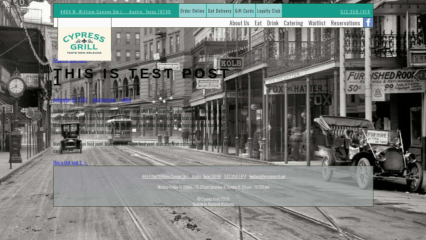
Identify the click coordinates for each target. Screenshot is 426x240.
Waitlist (317, 23)
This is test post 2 (70, 162)
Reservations (345, 23)
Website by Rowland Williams (213, 204)
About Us (240, 23)
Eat (258, 23)
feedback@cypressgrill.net (267, 176)
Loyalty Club (269, 10)
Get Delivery (220, 10)
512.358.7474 (355, 11)
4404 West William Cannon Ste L (181, 176)
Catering (293, 23)
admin (126, 99)
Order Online (192, 10)
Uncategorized (104, 99)
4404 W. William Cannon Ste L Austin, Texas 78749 (115, 11)
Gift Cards (244, 10)
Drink (273, 23)
